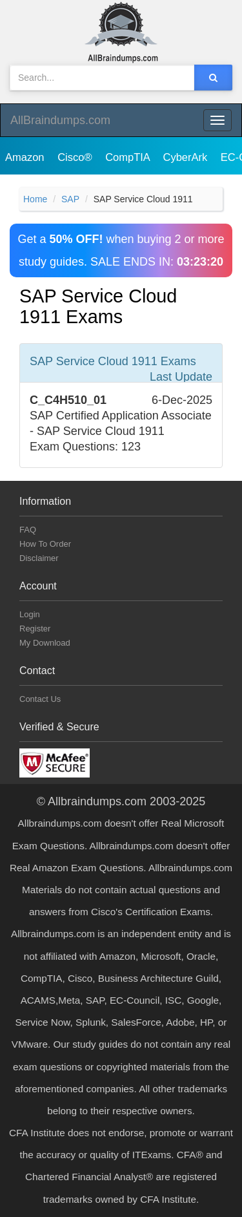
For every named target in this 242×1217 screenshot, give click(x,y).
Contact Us (40, 699)
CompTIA (128, 157)
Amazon (26, 157)
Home (35, 199)
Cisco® (76, 157)
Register (34, 628)
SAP (70, 199)
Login (29, 614)
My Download (44, 643)
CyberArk (186, 157)
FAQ (27, 529)
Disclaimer (39, 558)
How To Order (45, 544)
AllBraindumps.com (60, 120)
